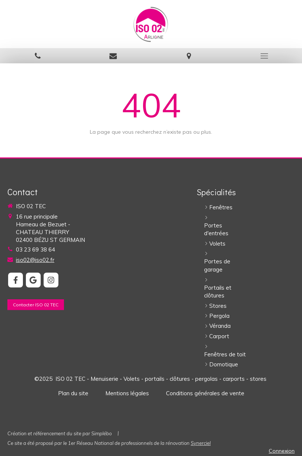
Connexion (282, 450)
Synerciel (201, 443)
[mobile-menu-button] (264, 56)
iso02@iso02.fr (35, 259)
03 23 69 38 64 (35, 249)
